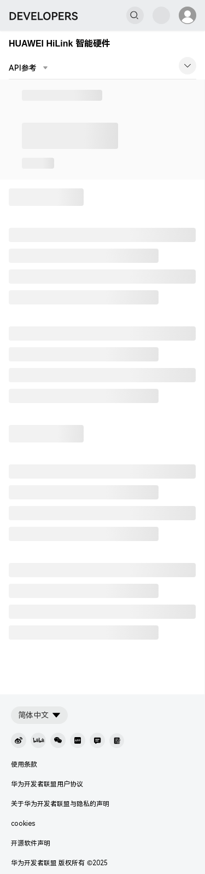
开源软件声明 (30, 843)
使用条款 (24, 764)
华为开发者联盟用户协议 (47, 784)
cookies (23, 823)
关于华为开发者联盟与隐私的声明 (60, 804)
